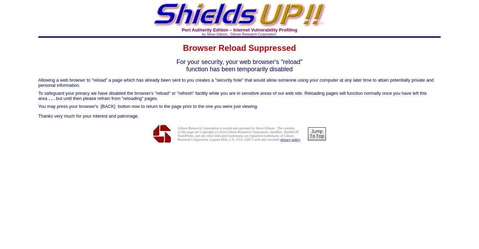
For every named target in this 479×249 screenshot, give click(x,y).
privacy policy (290, 139)
